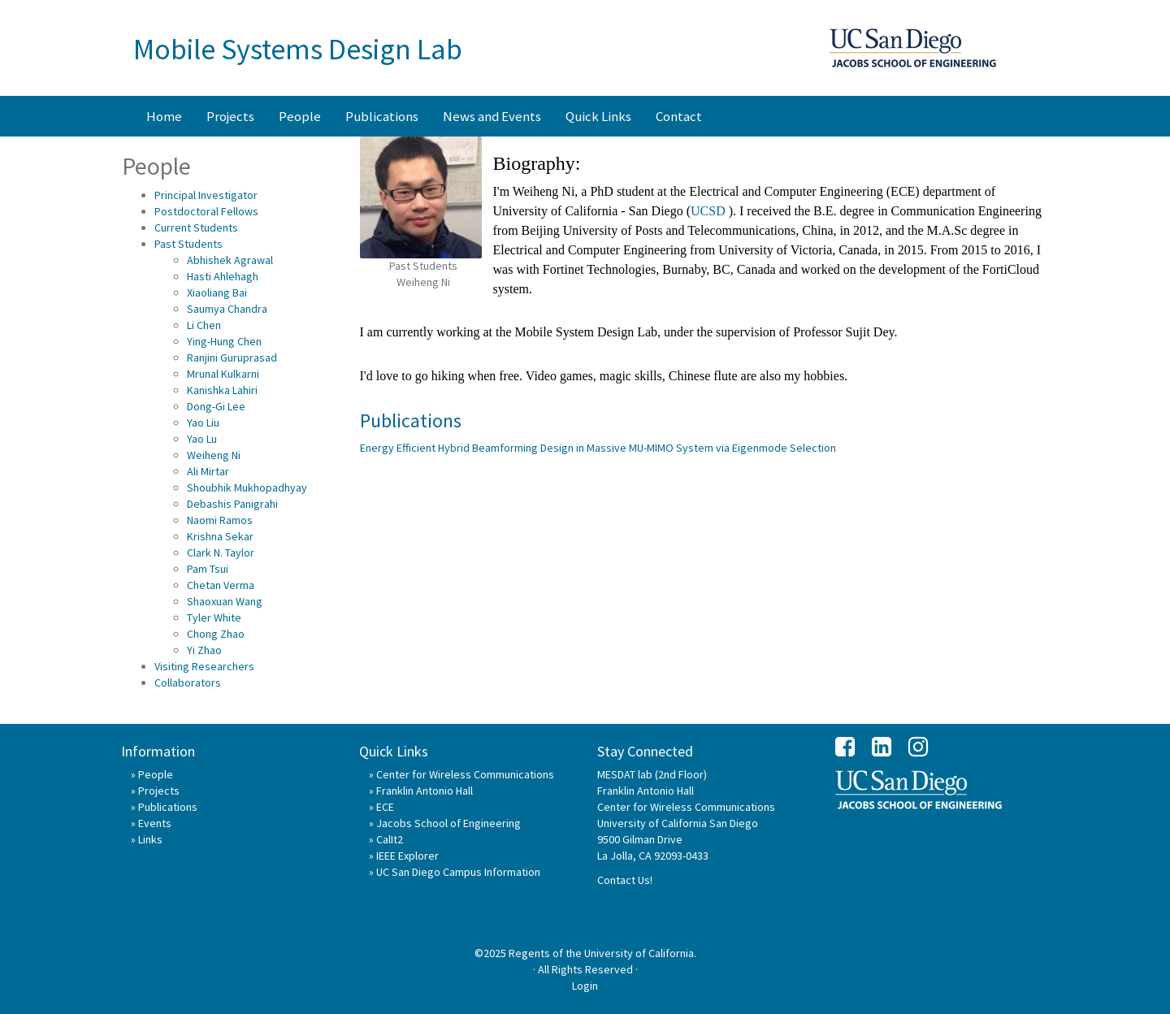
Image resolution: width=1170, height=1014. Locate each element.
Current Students (196, 227)
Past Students (188, 243)
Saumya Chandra (227, 308)
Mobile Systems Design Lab (297, 49)
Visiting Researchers (204, 666)
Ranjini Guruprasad (232, 357)
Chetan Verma (220, 585)
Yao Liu (203, 422)
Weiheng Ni (213, 455)
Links (150, 839)
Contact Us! (624, 880)
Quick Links (598, 116)
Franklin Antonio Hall (424, 790)
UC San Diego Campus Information (458, 871)
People (300, 116)
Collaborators (187, 682)
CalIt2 (389, 839)
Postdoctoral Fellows (206, 211)
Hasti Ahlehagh (222, 276)
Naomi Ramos (220, 520)
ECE (385, 807)
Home (164, 116)
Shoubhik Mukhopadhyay (247, 487)
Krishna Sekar (220, 536)
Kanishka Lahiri (222, 390)
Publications (381, 116)
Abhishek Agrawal (230, 260)
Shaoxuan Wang (224, 601)
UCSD (710, 211)
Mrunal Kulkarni (223, 373)
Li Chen (204, 325)
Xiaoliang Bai (217, 292)
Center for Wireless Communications (465, 774)
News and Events (492, 116)
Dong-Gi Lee (216, 406)
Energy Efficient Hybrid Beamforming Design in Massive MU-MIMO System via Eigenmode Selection (598, 447)
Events (154, 823)
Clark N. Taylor (220, 552)
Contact (679, 116)
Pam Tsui (207, 568)
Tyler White (214, 617)
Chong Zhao (216, 633)
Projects (230, 116)
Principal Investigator (206, 195)
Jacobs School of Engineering (448, 823)
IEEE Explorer (407, 855)
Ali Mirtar (208, 471)
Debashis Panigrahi (232, 503)
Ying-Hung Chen (224, 341)
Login (585, 985)
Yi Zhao (204, 650)
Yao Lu (202, 438)
